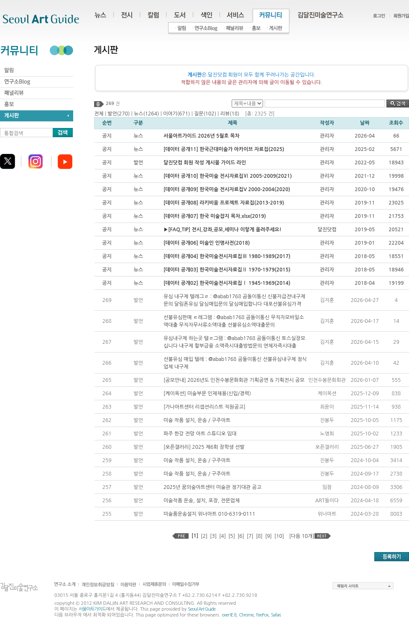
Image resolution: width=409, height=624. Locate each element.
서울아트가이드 (92, 609)
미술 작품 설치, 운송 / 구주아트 (197, 420)
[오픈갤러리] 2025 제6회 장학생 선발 (204, 447)
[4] (222, 536)
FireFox (262, 615)
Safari (276, 615)
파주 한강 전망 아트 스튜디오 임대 (200, 433)
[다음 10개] (301, 536)
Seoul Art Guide (201, 609)
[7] (250, 536)
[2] (204, 536)
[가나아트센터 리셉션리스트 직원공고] (204, 406)
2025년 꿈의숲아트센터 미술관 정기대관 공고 (212, 487)
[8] (259, 536)
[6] (241, 536)
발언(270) (118, 113)
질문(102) (205, 113)
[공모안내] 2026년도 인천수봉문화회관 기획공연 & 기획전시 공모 (234, 380)
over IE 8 (229, 615)
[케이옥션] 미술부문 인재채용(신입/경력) (207, 393)
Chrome (246, 615)
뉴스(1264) (146, 113)
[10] (279, 536)
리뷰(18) (230, 113)
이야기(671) (176, 113)
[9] (268, 536)
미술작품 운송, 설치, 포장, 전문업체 (202, 500)
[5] (231, 536)
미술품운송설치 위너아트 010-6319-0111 (210, 514)
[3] (213, 536)
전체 (99, 113)
